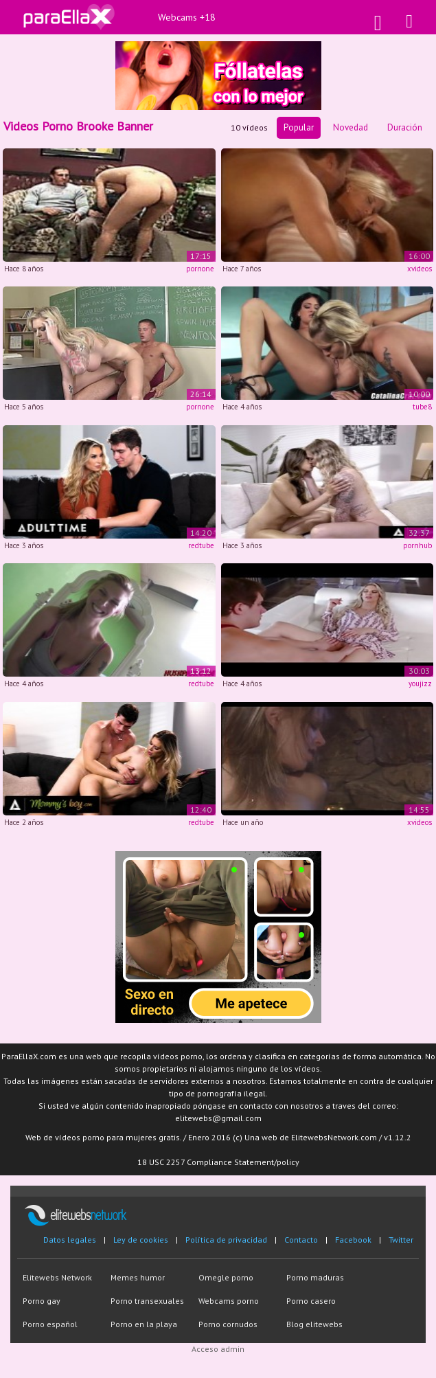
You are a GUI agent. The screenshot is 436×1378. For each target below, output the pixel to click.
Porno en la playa (144, 1324)
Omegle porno (225, 1277)
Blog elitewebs (314, 1324)
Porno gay (41, 1301)
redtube (201, 545)
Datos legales (69, 1239)
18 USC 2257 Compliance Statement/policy (218, 1162)
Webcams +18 (187, 17)
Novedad (350, 127)
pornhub (417, 545)
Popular (299, 127)
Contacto (301, 1239)
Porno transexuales (147, 1301)
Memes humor (138, 1277)
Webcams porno (228, 1301)
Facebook (353, 1239)
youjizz (420, 683)
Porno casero (311, 1301)
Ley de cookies (140, 1239)
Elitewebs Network (57, 1277)
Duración (404, 127)
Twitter (401, 1239)
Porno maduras (315, 1277)
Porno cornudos (227, 1324)
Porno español (50, 1324)
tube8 (422, 406)
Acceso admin (218, 1349)
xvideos (419, 268)
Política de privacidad (226, 1239)
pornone (200, 268)
